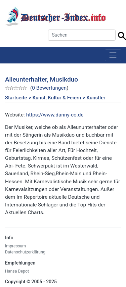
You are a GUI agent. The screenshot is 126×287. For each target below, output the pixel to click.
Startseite (16, 98)
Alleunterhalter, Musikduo (41, 79)
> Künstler (94, 98)
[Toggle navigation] (113, 55)
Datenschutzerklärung (25, 252)
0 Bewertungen (49, 88)
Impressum (15, 246)
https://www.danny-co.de (55, 115)
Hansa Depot (17, 271)
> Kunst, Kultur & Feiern (55, 98)
